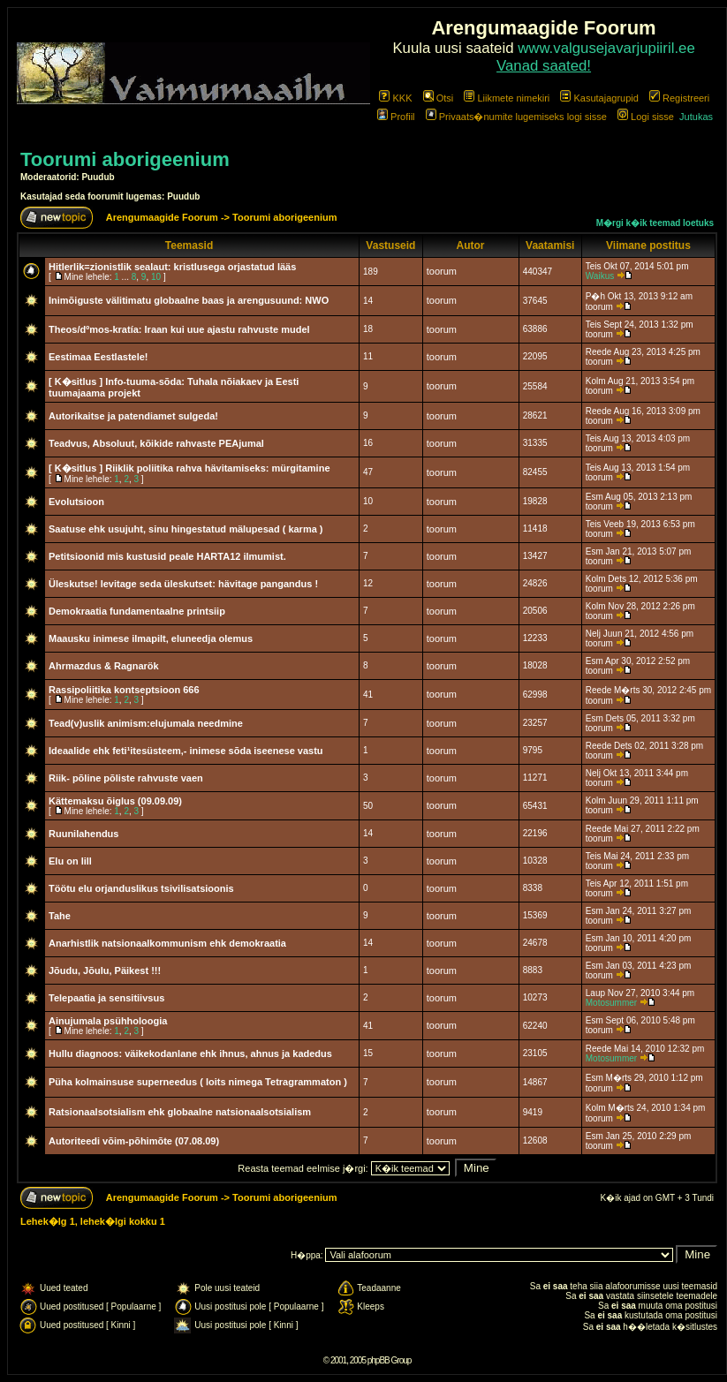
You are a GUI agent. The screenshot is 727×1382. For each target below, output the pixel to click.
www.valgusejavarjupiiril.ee (606, 48)
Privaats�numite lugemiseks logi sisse (516, 116)
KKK (395, 98)
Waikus (600, 276)
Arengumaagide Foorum (163, 217)
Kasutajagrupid (599, 98)
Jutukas (696, 116)
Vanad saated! (543, 65)
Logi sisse (645, 116)
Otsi (438, 98)
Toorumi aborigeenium (125, 159)
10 (156, 277)
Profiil (396, 116)
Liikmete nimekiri (506, 98)
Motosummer (611, 1003)
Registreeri (679, 98)
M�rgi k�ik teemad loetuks (655, 223)
